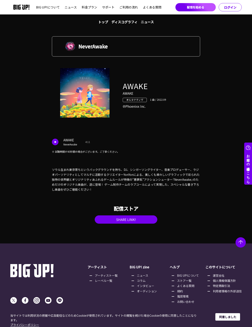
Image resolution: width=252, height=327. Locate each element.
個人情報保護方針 (224, 281)
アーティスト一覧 (106, 275)
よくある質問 (152, 7)
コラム (141, 281)
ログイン (230, 7)
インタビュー (145, 286)
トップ (103, 21)
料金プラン (89, 7)
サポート (108, 7)
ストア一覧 (184, 281)
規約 (180, 291)
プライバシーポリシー (24, 325)
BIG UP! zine (139, 267)
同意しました (227, 317)
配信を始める (195, 7)
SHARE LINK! (126, 219)
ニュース (71, 7)
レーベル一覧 (103, 281)
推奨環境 (183, 296)
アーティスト (97, 267)
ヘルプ (175, 267)
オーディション (147, 291)
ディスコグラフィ (124, 21)
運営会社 (218, 275)
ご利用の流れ (128, 7)
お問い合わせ (185, 302)
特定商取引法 (221, 286)
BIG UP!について (48, 7)
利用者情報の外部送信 (227, 291)
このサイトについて (220, 267)
